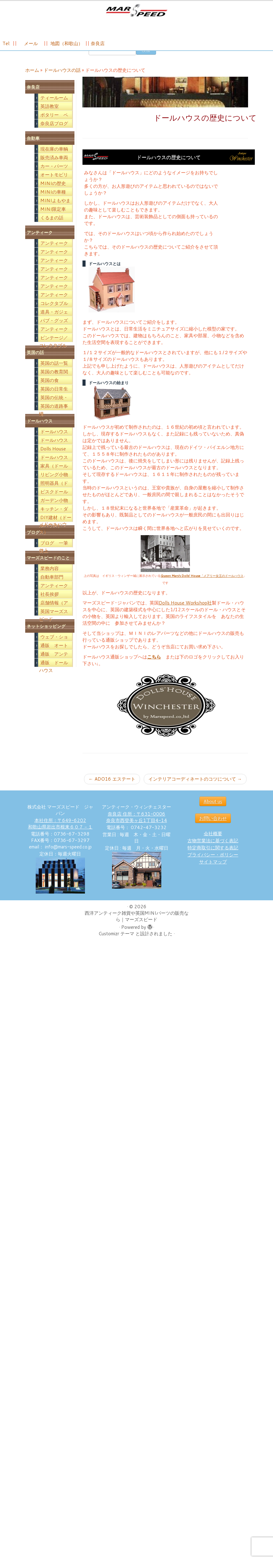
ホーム (32, 78)
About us (212, 810)
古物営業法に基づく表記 (212, 849)
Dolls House (53, 457)
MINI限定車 (53, 217)
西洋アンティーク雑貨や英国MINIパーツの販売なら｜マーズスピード (137, 924)
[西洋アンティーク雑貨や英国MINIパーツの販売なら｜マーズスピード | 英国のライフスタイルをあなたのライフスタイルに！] (136, 12)
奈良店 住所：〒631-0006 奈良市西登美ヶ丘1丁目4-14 (136, 825)
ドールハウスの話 (62, 78)
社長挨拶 (49, 603)
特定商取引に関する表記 (212, 856)
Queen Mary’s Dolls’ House (180, 584)
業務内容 (49, 577)
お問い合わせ (213, 827)
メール (30, 46)
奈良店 (98, 46)
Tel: (6, 46)
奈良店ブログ (54, 132)
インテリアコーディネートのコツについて (195, 787)
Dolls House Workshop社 (185, 611)
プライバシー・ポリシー (212, 863)
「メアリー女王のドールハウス (221, 584)
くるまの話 (51, 226)
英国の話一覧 (54, 372)
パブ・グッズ (54, 329)
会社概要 (213, 842)
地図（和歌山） (66, 46)
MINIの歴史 (53, 192)
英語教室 (49, 115)
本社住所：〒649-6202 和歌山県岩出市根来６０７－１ (60, 832)
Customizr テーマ (116, 942)
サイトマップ (213, 870)
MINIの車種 (53, 200)
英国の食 (49, 389)
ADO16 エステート (112, 787)
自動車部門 (51, 585)
